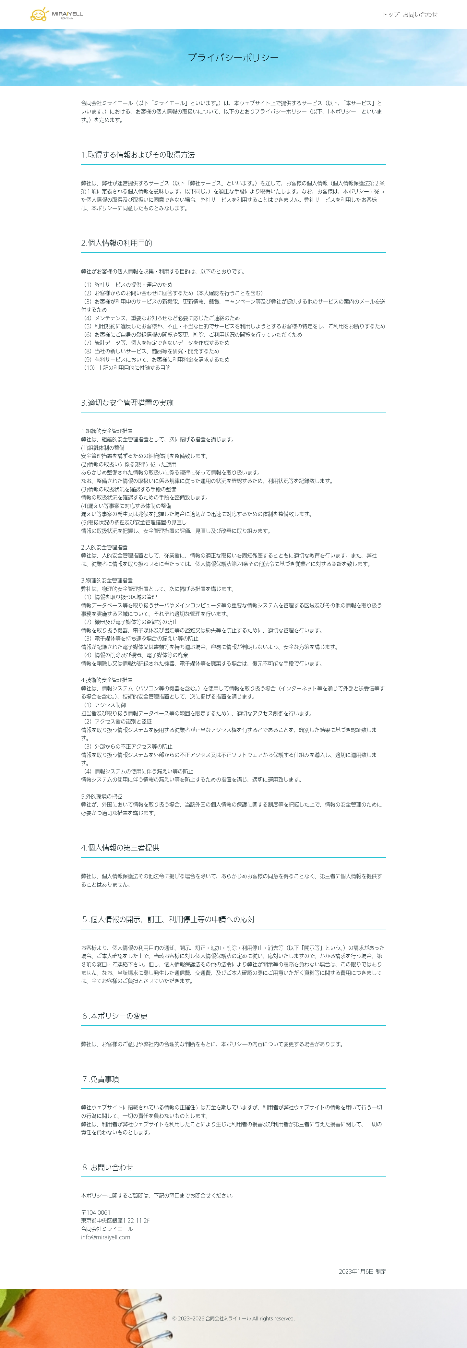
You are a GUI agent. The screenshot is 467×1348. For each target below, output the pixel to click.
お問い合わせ (420, 15)
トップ (391, 15)
